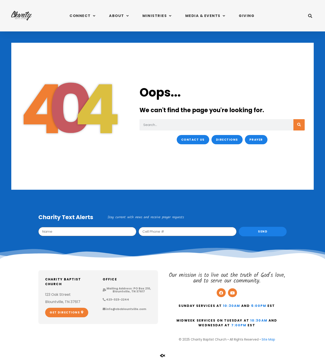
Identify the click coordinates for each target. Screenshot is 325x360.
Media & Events (205, 16)
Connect (82, 16)
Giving (246, 15)
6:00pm (259, 305)
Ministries (157, 16)
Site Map (268, 339)
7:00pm (239, 325)
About (119, 16)
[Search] (299, 124)
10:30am (231, 305)
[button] (310, 15)
